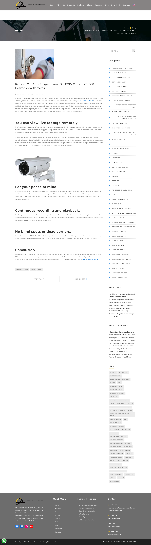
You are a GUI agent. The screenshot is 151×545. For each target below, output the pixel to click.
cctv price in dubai (119, 82)
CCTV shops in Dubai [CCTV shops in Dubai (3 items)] (116, 389)
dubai (33, 269)
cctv (26, 269)
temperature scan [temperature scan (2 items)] (116, 457)
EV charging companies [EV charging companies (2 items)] (117, 410)
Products (115, 181)
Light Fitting (116, 158)
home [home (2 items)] (130, 410)
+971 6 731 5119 (114, 518)
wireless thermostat (120, 273)
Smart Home (116, 204)
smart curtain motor (120, 199)
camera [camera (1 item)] (112, 383)
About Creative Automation (122, 68)
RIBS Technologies (129, 541)
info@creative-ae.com (115, 534)
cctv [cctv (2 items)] (119, 383)
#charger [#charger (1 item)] (113, 372)
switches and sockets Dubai (123, 222)
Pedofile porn (113, 337)
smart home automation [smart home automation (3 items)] (118, 436)
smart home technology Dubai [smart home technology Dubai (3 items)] (120, 443)
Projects (115, 185)
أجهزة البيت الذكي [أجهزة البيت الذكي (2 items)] (129, 474)
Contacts (58, 532)
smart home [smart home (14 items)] (114, 433)
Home (126, 28)
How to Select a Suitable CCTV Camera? (122, 305)
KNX (113, 144)
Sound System (82, 517)
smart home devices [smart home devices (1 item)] (116, 440)
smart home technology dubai (124, 213)
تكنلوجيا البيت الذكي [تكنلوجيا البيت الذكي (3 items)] (114, 481)
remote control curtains (122, 190)
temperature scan (119, 231)
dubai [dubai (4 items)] (112, 403)
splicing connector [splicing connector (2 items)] (116, 453)
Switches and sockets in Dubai (123, 227)
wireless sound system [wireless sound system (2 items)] (117, 471)
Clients (57, 518)
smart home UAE (118, 217)
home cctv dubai (118, 139)
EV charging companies (121, 128)
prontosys (39, 94)
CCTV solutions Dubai (85, 101)
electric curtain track (120, 112)
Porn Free (112, 343)
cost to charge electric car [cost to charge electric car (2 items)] (119, 400)
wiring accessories (119, 277)
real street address (115, 354)
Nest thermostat (118, 171)
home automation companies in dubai (125, 134)
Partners (115, 176)
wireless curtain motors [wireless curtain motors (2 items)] (118, 467)
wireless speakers (119, 268)
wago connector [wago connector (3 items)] (122, 460)
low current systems (120, 167)
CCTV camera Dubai (119, 73)
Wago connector (118, 236)
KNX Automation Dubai (120, 148)
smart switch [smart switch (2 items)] (125, 450)
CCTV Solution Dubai (119, 91)
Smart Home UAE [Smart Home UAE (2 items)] (115, 447)
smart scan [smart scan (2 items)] (114, 450)
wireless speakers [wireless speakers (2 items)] (116, 474)
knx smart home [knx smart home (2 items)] (115, 422)
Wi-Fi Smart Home (118, 245)
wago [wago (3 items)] (112, 460)
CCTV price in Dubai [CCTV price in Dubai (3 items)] (116, 386)
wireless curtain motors (121, 259)
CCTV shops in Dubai (90, 259)
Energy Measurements (85, 508)
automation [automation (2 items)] (123, 372)
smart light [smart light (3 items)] (127, 447)
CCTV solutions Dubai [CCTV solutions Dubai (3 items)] (117, 393)
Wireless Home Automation (87, 505)
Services (115, 194)
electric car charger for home (126, 106)
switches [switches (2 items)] (129, 453)
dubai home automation (121, 100)
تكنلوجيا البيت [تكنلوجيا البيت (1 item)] (121, 478)
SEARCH (133, 50)
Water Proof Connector (85, 520)
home (39, 269)
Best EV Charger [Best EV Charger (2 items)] (115, 376)
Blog (134, 28)
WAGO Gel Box (117, 241)
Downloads (58, 528)
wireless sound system (121, 263)
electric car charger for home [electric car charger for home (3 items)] (120, 407)
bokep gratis (113, 332)
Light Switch (117, 162)
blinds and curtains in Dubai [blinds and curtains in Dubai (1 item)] (119, 379)
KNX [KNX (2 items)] (125, 419)
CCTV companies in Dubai (121, 77)
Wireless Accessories (120, 254)
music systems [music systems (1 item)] (114, 429)
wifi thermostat (118, 250)
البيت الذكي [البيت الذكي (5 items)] (112, 478)
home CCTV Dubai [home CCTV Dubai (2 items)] (115, 419)
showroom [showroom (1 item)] (126, 429)
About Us (58, 508)
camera (19, 269)
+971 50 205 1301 (114, 526)
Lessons (115, 153)
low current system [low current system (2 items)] (117, 426)
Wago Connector (83, 514)
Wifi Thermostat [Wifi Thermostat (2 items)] (115, 464)
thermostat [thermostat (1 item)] (129, 457)
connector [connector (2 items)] (113, 396)
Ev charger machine (120, 123)
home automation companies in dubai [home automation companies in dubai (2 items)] (120, 414)
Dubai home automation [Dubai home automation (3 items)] (125, 403)
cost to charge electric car (122, 96)
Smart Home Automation (121, 208)
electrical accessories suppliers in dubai (127, 118)
